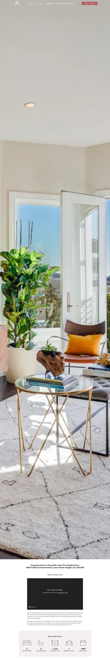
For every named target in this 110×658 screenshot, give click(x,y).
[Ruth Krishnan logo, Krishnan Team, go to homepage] (17, 3)
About (31, 3)
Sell (36, 3)
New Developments (63, 3)
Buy (41, 3)
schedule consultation (89, 3)
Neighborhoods (49, 3)
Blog (72, 3)
